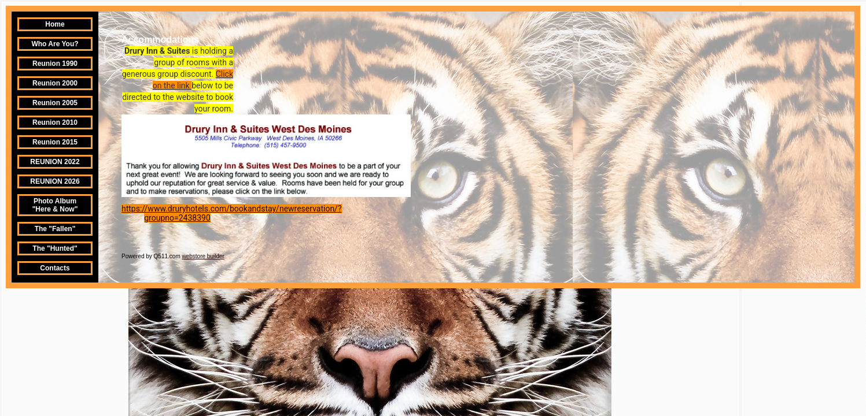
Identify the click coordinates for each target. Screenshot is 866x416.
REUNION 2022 (54, 162)
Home (54, 24)
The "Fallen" (55, 229)
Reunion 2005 (55, 103)
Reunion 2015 (55, 142)
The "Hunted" (54, 248)
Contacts (54, 268)
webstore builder (203, 256)
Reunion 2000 (55, 83)
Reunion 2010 (55, 122)
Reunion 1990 (55, 64)
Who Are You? (54, 44)
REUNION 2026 (54, 181)
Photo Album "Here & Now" (55, 205)
